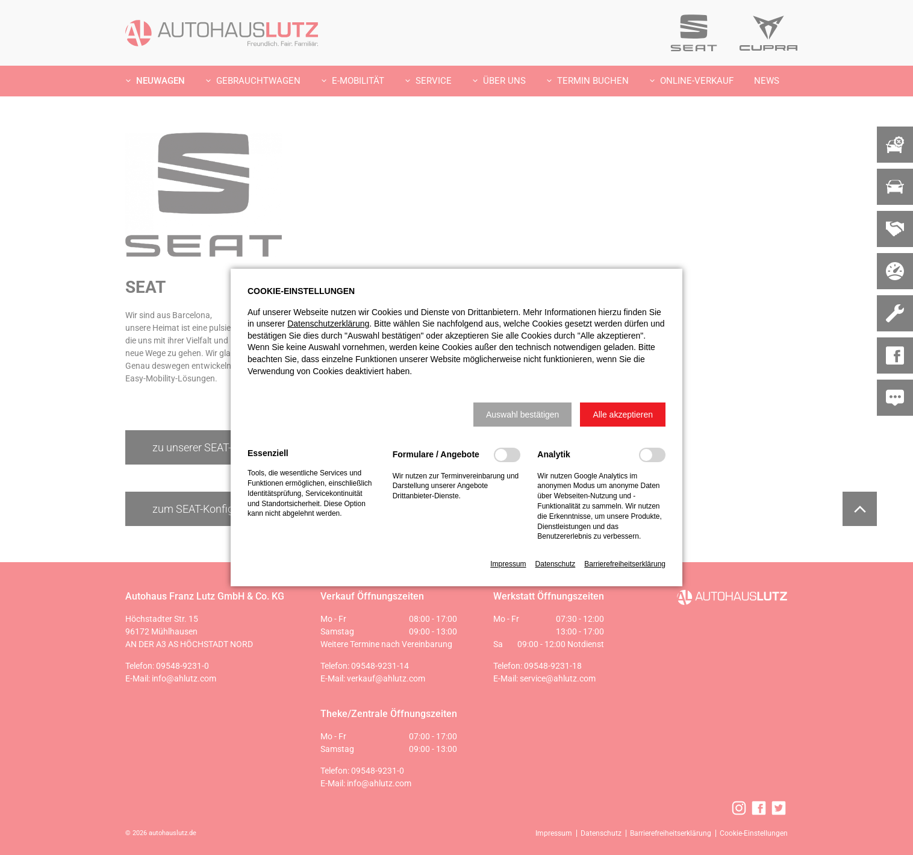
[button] (522, 414)
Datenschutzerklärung (328, 323)
